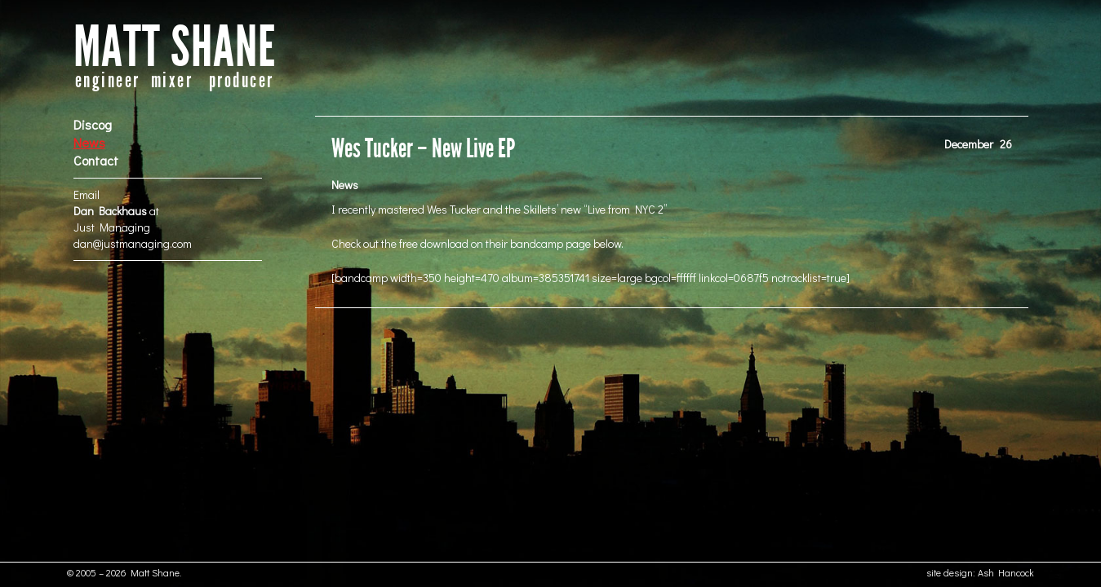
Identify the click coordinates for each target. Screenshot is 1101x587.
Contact (95, 160)
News (89, 142)
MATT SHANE (174, 47)
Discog (92, 124)
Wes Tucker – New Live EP (423, 149)
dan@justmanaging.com (132, 243)
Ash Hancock (1006, 572)
